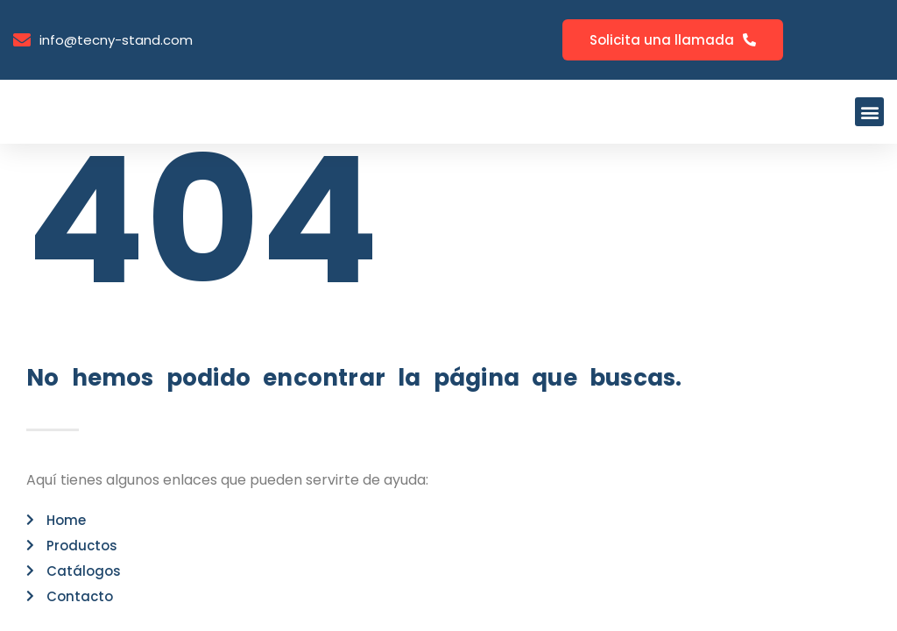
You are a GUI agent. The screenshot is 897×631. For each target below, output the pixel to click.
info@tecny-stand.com (116, 40)
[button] (869, 111)
